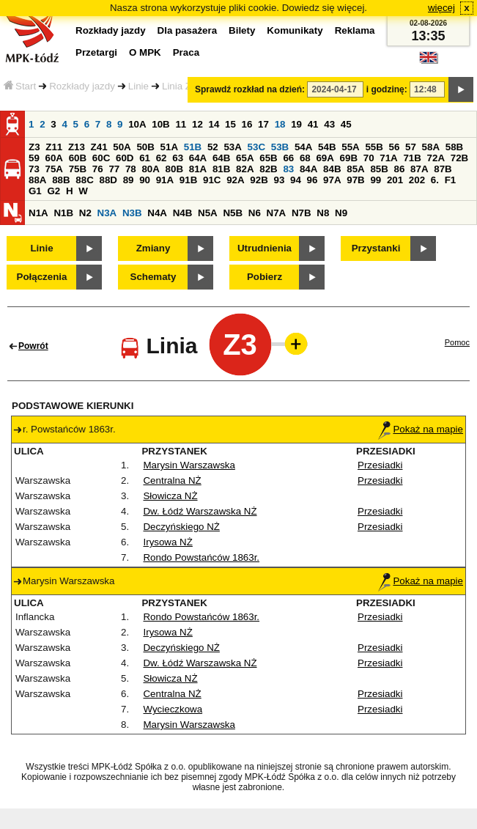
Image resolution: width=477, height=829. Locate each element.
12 (197, 124)
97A (332, 179)
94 (295, 179)
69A (324, 157)
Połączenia (42, 276)
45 (346, 124)
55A (350, 146)
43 (329, 124)
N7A (276, 212)
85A (355, 168)
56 (394, 146)
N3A (107, 212)
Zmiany (153, 248)
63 (177, 157)
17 (263, 124)
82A (245, 168)
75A (54, 168)
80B (174, 168)
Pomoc (457, 342)
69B (349, 157)
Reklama (355, 30)
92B (258, 179)
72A (436, 157)
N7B (301, 212)
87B (442, 168)
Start (20, 86)
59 (34, 157)
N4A (157, 212)
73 (34, 168)
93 (278, 179)
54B (327, 146)
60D (124, 157)
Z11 (53, 146)
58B (454, 146)
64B (221, 157)
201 (395, 179)
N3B (132, 212)
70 (368, 157)
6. (435, 179)
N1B (63, 212)
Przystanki (376, 248)
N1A (38, 212)
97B (355, 179)
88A (37, 179)
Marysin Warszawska (188, 465)
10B (160, 124)
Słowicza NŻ (170, 495)
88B (61, 179)
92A (235, 179)
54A (303, 146)
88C (84, 179)
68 (305, 157)
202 (417, 179)
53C (256, 146)
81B (221, 168)
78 (130, 168)
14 (214, 124)
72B (459, 157)
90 (144, 179)
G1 (35, 190)
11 (180, 124)
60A (54, 157)
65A (245, 157)
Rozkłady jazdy (82, 86)
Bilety (242, 30)
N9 (341, 212)
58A (431, 146)
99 (375, 179)
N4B (183, 212)
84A (308, 168)
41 (313, 124)
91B (188, 179)
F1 (450, 179)
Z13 (76, 146)
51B (192, 146)
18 (280, 124)
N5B (233, 212)
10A (137, 124)
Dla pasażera (188, 30)
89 (128, 179)
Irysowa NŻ (167, 542)
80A (150, 168)
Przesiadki (380, 465)
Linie (138, 86)
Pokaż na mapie (420, 429)
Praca (186, 52)
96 (312, 179)
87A (419, 168)
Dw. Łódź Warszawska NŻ (199, 511)
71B (412, 157)
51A (169, 146)
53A (232, 146)
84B (332, 168)
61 (144, 157)
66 (288, 157)
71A (388, 157)
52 (212, 146)
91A (165, 179)
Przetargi (96, 52)
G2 (53, 190)
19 (296, 124)
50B (145, 146)
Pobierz (264, 276)
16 (247, 124)
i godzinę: (386, 89)
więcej (441, 7)
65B (268, 157)
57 (410, 146)
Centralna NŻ (172, 480)
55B (373, 146)
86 (399, 168)
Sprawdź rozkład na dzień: (250, 89)
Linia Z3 (179, 86)
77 (113, 168)
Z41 (99, 146)
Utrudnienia (264, 248)
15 (230, 124)
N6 (254, 212)
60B (77, 157)
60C (101, 157)
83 (288, 168)
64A (198, 157)
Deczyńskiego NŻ (181, 526)
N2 (85, 212)
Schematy (153, 276)
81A (198, 168)
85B (379, 168)
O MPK (145, 52)
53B (280, 146)
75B (77, 168)
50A (121, 146)
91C (212, 179)
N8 (323, 212)
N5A (208, 212)
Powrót (33, 346)
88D (108, 179)
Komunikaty (294, 30)
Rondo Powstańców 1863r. (201, 557)
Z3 (34, 146)
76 (97, 168)
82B (268, 168)
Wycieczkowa (172, 709)
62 (161, 157)
